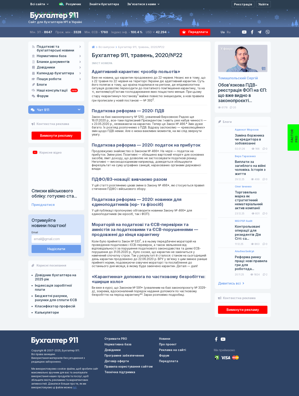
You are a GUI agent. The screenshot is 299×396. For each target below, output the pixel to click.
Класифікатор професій (55, 306)
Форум (42, 96)
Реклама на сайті (172, 350)
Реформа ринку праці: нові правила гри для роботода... (251, 263)
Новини (164, 338)
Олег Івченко (243, 186)
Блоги (42, 85)
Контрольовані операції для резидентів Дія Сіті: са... (248, 233)
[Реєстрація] (243, 4)
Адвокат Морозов (247, 129)
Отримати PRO (115, 338)
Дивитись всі (231, 283)
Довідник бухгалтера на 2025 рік (55, 277)
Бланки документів (53, 62)
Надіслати (56, 249)
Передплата (195, 32)
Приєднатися (43, 205)
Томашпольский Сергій (238, 78)
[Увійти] (263, 4)
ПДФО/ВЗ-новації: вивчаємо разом (129, 179)
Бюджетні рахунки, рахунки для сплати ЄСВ (56, 298)
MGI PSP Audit (243, 221)
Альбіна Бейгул (244, 251)
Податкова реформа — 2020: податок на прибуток (146, 145)
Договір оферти (116, 361)
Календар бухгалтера (55, 73)
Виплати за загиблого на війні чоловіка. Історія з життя (250, 168)
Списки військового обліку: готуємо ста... (54, 193)
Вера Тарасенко (245, 156)
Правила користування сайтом (128, 366)
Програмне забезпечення (124, 355)
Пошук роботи (49, 79)
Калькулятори (47, 312)
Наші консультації (52, 90)
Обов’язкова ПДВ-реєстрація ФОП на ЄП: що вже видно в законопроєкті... (242, 92)
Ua (223, 32)
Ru (228, 32)
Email (35, 232)
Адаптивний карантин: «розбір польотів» (136, 71)
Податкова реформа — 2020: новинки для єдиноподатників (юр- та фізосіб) (136, 202)
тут (74, 387)
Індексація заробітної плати (53, 287)
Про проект (168, 344)
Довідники (46, 67)
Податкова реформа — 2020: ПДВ (128, 110)
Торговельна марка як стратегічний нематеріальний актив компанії (249, 200)
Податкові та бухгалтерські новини (55, 48)
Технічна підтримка (119, 372)
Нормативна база (51, 56)
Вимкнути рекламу (56, 135)
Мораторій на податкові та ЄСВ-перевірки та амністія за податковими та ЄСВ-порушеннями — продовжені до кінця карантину (145, 229)
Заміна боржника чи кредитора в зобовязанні (249, 139)
